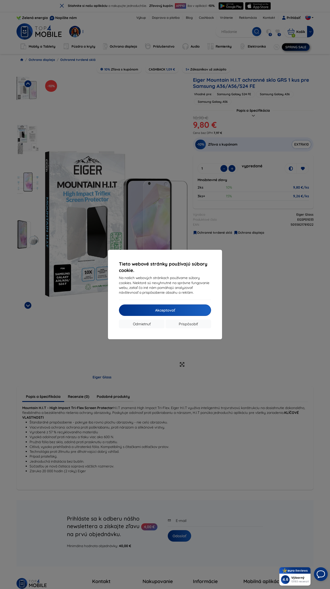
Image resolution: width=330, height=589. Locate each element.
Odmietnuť (142, 324)
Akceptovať (165, 310)
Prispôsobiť (188, 324)
